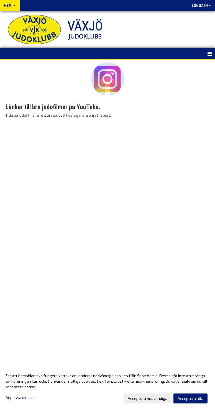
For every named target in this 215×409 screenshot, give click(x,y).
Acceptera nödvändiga (147, 398)
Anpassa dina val (21, 397)
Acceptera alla (190, 398)
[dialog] (107, 387)
